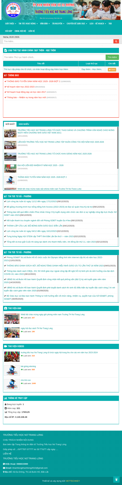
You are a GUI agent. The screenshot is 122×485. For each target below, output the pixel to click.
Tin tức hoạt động (28, 24)
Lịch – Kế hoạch (98, 24)
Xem (112, 70)
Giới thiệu (10, 24)
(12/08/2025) (66, 81)
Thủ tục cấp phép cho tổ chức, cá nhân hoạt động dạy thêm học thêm (36, 69)
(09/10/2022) (40, 87)
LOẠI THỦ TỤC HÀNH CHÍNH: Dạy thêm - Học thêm (32, 50)
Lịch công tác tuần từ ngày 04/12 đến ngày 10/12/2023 (32, 231)
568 (33, 370)
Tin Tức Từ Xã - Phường (19, 196)
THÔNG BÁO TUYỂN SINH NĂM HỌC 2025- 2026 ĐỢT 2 (32, 81)
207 (33, 318)
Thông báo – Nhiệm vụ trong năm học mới (25, 97)
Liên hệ (31, 31)
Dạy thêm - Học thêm (91, 69)
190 (33, 332)
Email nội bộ (20, 31)
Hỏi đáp (8, 31)
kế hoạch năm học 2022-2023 (19, 87)
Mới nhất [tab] (10, 124)
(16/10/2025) (22, 157)
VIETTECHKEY (72, 481)
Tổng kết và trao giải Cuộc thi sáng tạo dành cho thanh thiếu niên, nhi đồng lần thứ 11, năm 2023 (51, 242)
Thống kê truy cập (17, 398)
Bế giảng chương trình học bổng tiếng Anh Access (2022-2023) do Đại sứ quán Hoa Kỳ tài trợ (50, 207)
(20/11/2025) (22, 136)
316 (33, 356)
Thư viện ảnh (14, 308)
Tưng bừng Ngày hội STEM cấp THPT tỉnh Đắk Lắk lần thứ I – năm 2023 (40, 236)
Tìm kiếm (112, 57)
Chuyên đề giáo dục (77, 24)
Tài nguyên (58, 24)
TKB (110, 24)
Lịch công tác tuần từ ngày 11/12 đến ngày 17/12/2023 (32, 201)
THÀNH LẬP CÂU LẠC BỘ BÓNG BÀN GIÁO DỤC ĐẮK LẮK (34, 226)
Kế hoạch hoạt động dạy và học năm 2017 (25, 92)
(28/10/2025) (22, 145)
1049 (34, 383)
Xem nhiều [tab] (24, 124)
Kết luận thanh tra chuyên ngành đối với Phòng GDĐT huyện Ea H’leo (39, 220)
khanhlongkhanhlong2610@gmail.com (29, 468)
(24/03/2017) (51, 92)
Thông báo (13, 75)
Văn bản (45, 24)
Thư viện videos (16, 346)
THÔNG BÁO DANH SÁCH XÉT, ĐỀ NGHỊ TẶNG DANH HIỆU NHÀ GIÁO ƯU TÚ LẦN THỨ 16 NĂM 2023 (55, 265)
